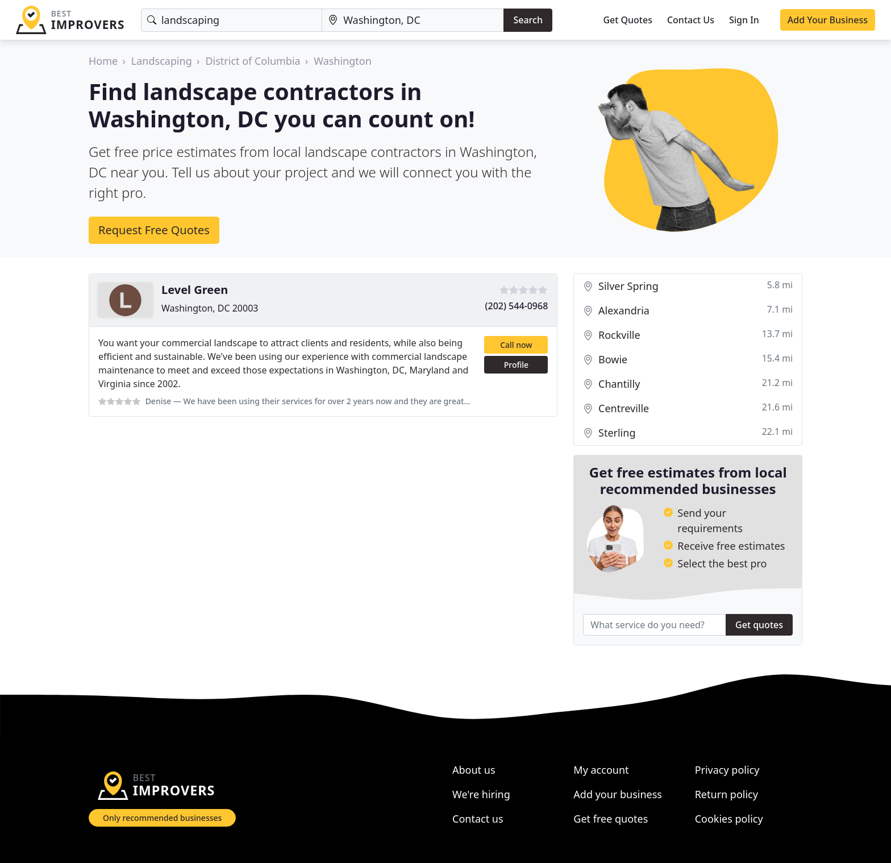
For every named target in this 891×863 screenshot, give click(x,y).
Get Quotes (627, 20)
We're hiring (481, 794)
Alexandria (688, 310)
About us (474, 770)
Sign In (744, 20)
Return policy (726, 794)
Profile (516, 364)
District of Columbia (252, 61)
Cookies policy (729, 818)
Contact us (477, 818)
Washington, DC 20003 (209, 308)
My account (600, 770)
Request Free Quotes (154, 230)
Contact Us (690, 20)
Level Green (194, 289)
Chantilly (688, 384)
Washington (343, 61)
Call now (516, 344)
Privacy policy (727, 770)
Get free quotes (610, 818)
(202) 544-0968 (516, 306)
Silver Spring (688, 286)
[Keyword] (231, 20)
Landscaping (161, 61)
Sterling (688, 433)
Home (103, 61)
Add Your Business (828, 20)
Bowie (688, 359)
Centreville (688, 408)
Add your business (617, 794)
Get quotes (759, 625)
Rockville (688, 335)
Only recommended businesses (162, 817)
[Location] (413, 20)
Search (527, 20)
